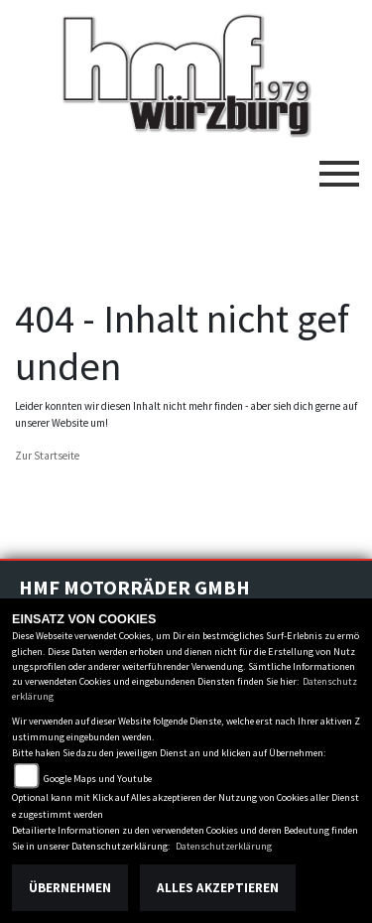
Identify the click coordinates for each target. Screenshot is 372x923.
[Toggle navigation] (339, 166)
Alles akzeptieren (218, 887)
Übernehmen (70, 887)
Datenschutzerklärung (224, 846)
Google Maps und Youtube (98, 778)
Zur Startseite (47, 455)
